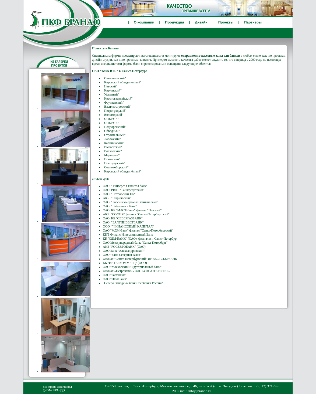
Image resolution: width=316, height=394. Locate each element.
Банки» (113, 48)
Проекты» (99, 48)
